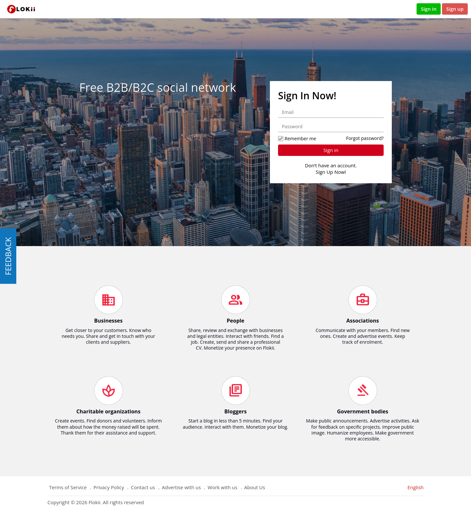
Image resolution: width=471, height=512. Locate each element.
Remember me (297, 138)
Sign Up (324, 172)
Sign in (428, 9)
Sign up (455, 9)
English (415, 487)
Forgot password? (365, 138)
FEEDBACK (8, 256)
